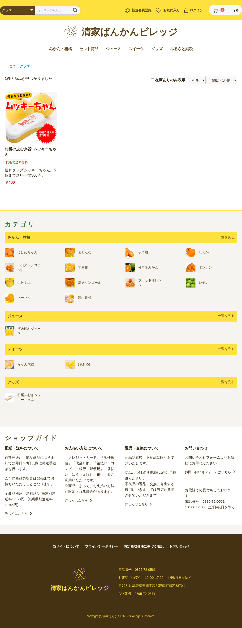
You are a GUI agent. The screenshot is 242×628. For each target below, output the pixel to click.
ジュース (113, 49)
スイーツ (136, 49)
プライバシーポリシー (101, 546)
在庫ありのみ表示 (170, 80)
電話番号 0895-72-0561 (205, 501)
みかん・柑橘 (60, 49)
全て (12, 66)
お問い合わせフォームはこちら (210, 472)
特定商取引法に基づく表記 (144, 546)
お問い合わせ (179, 546)
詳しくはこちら (18, 513)
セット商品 (88, 49)
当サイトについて (66, 546)
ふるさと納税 (181, 49)
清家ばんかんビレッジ (129, 32)
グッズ (157, 49)
